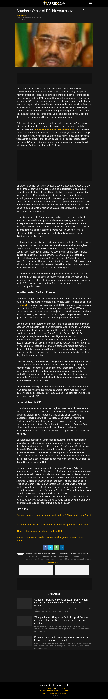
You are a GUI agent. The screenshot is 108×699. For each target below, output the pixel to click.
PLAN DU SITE (60, 688)
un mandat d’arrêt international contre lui (54, 129)
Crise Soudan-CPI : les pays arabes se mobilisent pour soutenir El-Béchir (53, 524)
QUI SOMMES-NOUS (46, 691)
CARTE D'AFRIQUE (49, 688)
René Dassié (22, 15)
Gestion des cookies (61, 693)
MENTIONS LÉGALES (61, 691)
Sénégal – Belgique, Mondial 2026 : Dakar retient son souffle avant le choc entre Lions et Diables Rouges (61, 602)
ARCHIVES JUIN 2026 (47, 693)
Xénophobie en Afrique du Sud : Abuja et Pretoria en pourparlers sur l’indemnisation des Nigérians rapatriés (61, 620)
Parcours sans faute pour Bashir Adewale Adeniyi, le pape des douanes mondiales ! (61, 638)
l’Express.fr (22, 305)
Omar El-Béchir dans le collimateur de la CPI (39, 531)
